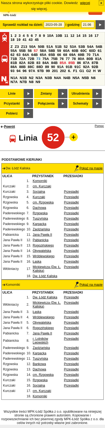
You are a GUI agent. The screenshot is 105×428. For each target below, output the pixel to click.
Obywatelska (42, 251)
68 (65, 55)
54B (99, 47)
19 (19, 40)
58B (52, 51)
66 (59, 55)
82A (22, 63)
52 (66, 47)
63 (19, 55)
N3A (39, 78)
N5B (85, 78)
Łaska (37, 261)
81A (98, 59)
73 (38, 59)
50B (41, 47)
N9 (38, 82)
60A (66, 51)
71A (96, 55)
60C (84, 51)
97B (40, 71)
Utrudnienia (81, 93)
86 (79, 63)
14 (79, 36)
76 (62, 59)
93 (12, 71)
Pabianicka (41, 240)
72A (22, 59)
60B (75, 51)
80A (81, 59)
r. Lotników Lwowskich (40, 340)
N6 (93, 78)
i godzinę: (73, 25)
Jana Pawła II (42, 235)
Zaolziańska (41, 229)
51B (58, 47)
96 (25, 71)
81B (13, 63)
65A (43, 55)
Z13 (24, 47)
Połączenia (46, 103)
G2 (88, 71)
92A (86, 67)
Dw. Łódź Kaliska (45, 276)
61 (100, 51)
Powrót (9, 127)
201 (55, 71)
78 (74, 59)
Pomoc (99, 125)
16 (91, 36)
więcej (85, 3)
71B (13, 59)
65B (52, 55)
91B (69, 67)
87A (86, 63)
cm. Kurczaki (42, 186)
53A (73, 47)
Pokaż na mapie (88, 168)
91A (60, 67)
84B (54, 63)
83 (38, 63)
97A (32, 71)
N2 (31, 78)
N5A (76, 78)
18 (12, 40)
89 (47, 67)
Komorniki (40, 181)
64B (34, 55)
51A (49, 47)
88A (13, 67)
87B (95, 63)
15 (84, 36)
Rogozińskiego (43, 245)
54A (90, 47)
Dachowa (39, 208)
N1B (23, 78)
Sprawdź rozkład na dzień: (23, 25)
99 (48, 71)
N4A (57, 78)
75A (45, 59)
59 (59, 51)
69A (72, 55)
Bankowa (39, 364)
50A (32, 47)
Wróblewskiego (44, 256)
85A (63, 63)
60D (92, 51)
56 (30, 51)
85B (71, 63)
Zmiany (46, 93)
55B (22, 51)
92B (95, 67)
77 (68, 59)
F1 (75, 71)
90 (53, 67)
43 (31, 40)
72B (31, 59)
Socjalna (39, 192)
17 (97, 36)
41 (25, 40)
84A (45, 63)
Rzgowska (40, 213)
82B (31, 63)
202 (63, 71)
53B (81, 47)
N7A (14, 82)
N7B (23, 82)
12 (72, 36)
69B (81, 55)
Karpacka (39, 224)
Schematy (80, 103)
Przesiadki (71, 192)
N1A (14, 78)
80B (89, 59)
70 (88, 55)
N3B (48, 78)
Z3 (17, 47)
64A (26, 55)
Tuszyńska (40, 218)
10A (50, 36)
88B (22, 67)
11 (66, 36)
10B (59, 36)
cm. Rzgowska (43, 202)
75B (54, 59)
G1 (81, 71)
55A (13, 51)
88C (31, 67)
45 (37, 40)
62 (12, 55)
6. (69, 71)
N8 (31, 82)
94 (19, 71)
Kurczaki (39, 197)
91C (77, 67)
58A (43, 51)
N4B (67, 78)
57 (36, 51)
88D (39, 67)
